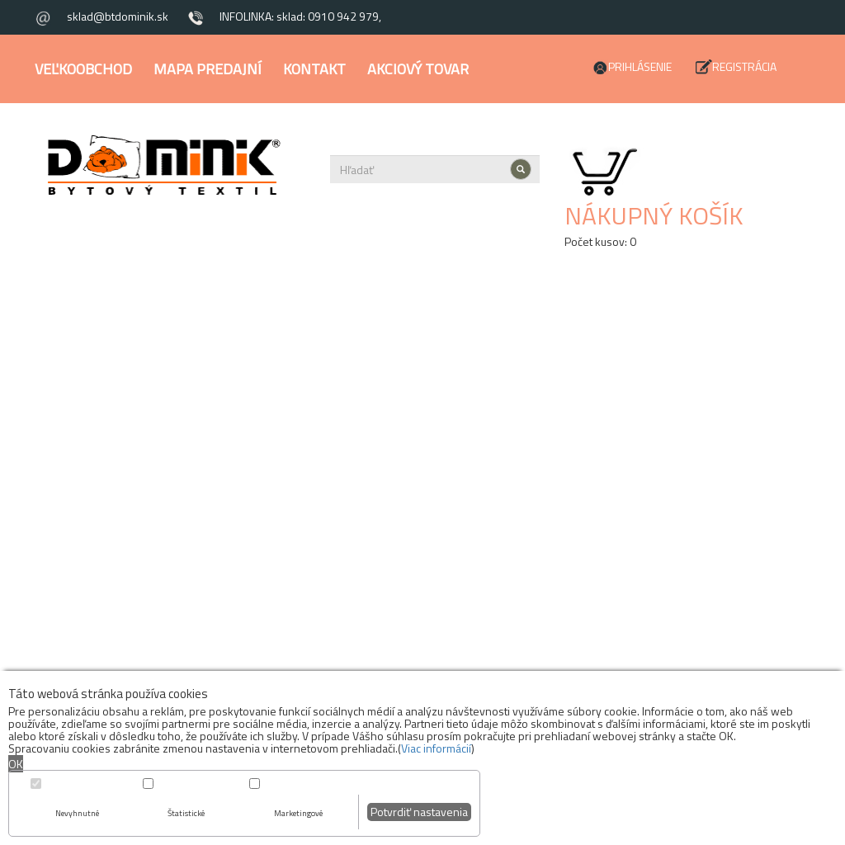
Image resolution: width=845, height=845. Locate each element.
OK (15, 763)
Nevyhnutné (77, 813)
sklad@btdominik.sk (117, 16)
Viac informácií (436, 748)
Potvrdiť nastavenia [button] (419, 811)
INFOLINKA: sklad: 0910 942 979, (300, 16)
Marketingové (298, 813)
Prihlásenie (640, 66)
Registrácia (744, 66)
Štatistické (186, 813)
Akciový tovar (418, 69)
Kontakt (314, 69)
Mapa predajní (207, 69)
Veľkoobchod (83, 69)
